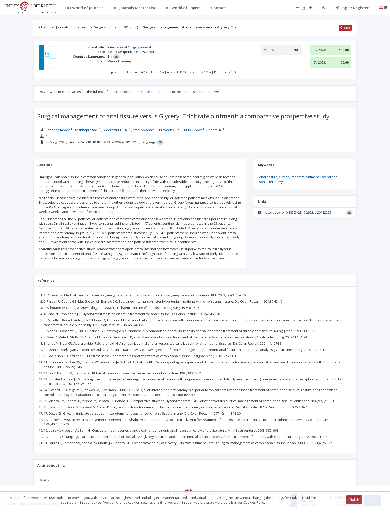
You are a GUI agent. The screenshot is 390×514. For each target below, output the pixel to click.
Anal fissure (268, 177)
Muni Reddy (193, 130)
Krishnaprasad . (86, 130)
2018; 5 (130, 27)
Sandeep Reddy (58, 130)
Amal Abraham (144, 130)
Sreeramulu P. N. (115, 130)
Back (345, 27)
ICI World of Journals (53, 27)
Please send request (155, 91)
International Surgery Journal (95, 27)
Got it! (354, 499)
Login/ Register (352, 7)
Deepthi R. (214, 130)
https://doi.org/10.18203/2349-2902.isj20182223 (296, 212)
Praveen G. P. (169, 130)
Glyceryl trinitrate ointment (299, 177)
